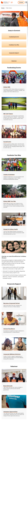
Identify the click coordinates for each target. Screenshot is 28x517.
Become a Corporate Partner (11, 303)
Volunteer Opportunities (10, 411)
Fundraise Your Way (14, 44)
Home (2, 8)
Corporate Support (14, 52)
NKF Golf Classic (8, 113)
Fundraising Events (14, 36)
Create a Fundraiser (9, 174)
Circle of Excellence (9, 328)
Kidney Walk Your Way (9, 201)
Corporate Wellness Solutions (11, 354)
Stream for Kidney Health (10, 229)
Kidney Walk (6, 87)
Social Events (7, 141)
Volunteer (14, 60)
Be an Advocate (7, 385)
